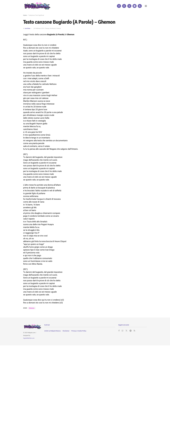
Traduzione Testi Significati (36, 15)
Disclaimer (66, 331)
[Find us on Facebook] (119, 6)
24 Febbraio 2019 (39, 28)
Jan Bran (27, 28)
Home (25, 15)
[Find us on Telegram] (134, 6)
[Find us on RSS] (140, 6)
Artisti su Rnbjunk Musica (52, 331)
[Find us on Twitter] (129, 6)
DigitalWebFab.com (28, 338)
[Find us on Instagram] (124, 6)
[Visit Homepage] (36, 6)
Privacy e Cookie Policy (78, 331)
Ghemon (31, 308)
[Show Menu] (146, 6)
